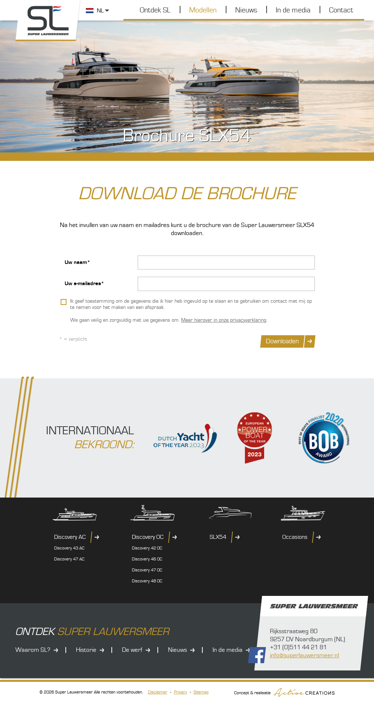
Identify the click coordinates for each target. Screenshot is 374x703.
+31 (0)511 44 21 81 (298, 647)
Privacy (180, 692)
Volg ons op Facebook (257, 655)
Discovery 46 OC (147, 559)
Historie (86, 650)
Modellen (203, 10)
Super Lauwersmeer (48, 20)
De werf (132, 650)
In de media (293, 10)
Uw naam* (77, 262)
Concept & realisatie (284, 692)
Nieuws (246, 10)
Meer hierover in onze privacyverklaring (223, 320)
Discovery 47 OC (147, 570)
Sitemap (201, 692)
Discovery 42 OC (147, 548)
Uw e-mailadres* (84, 283)
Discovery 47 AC (69, 559)
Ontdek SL (155, 10)
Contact (341, 10)
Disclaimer (157, 692)
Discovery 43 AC (69, 548)
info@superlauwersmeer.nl (304, 655)
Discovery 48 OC (147, 581)
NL (100, 10)
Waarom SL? (32, 650)
